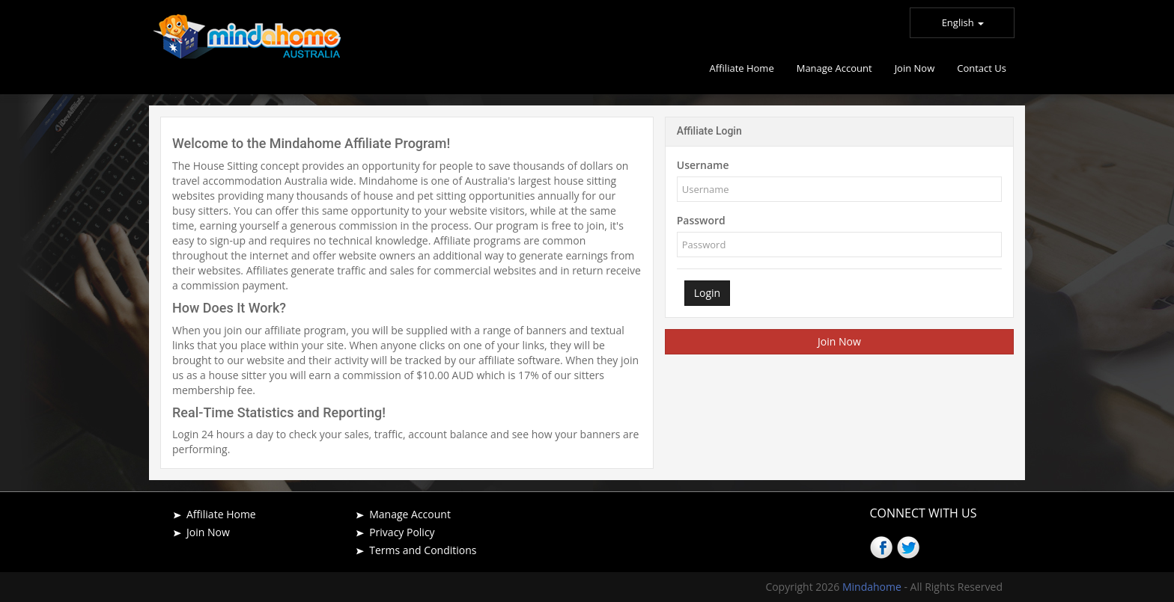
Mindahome (873, 587)
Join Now (839, 341)
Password (701, 220)
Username (703, 165)
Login (707, 293)
